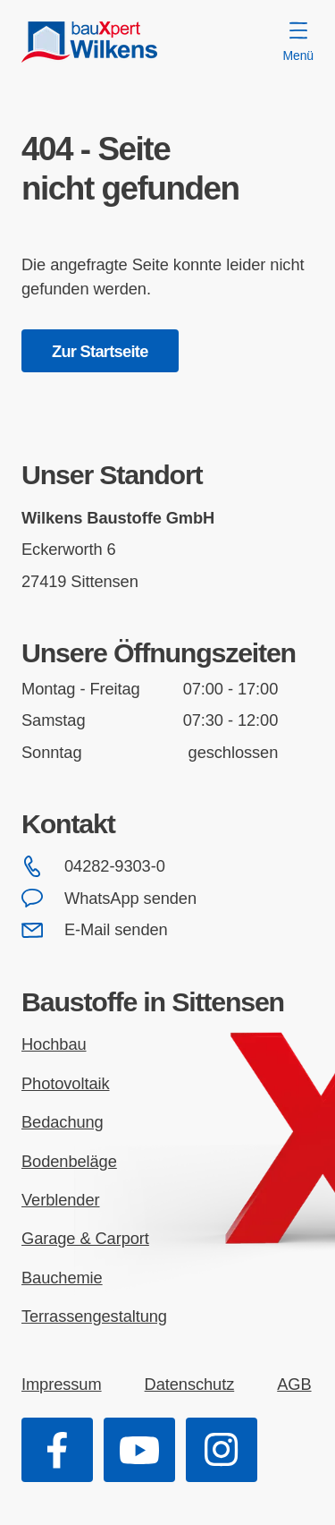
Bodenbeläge (69, 1161)
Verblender (60, 1199)
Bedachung (62, 1121)
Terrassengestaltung (94, 1316)
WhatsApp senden (109, 898)
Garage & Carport (85, 1238)
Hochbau (54, 1044)
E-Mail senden (94, 930)
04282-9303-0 (93, 866)
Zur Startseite (100, 351)
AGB (294, 1384)
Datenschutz (190, 1384)
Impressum (61, 1384)
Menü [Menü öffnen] (298, 42)
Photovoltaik (65, 1083)
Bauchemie (62, 1277)
